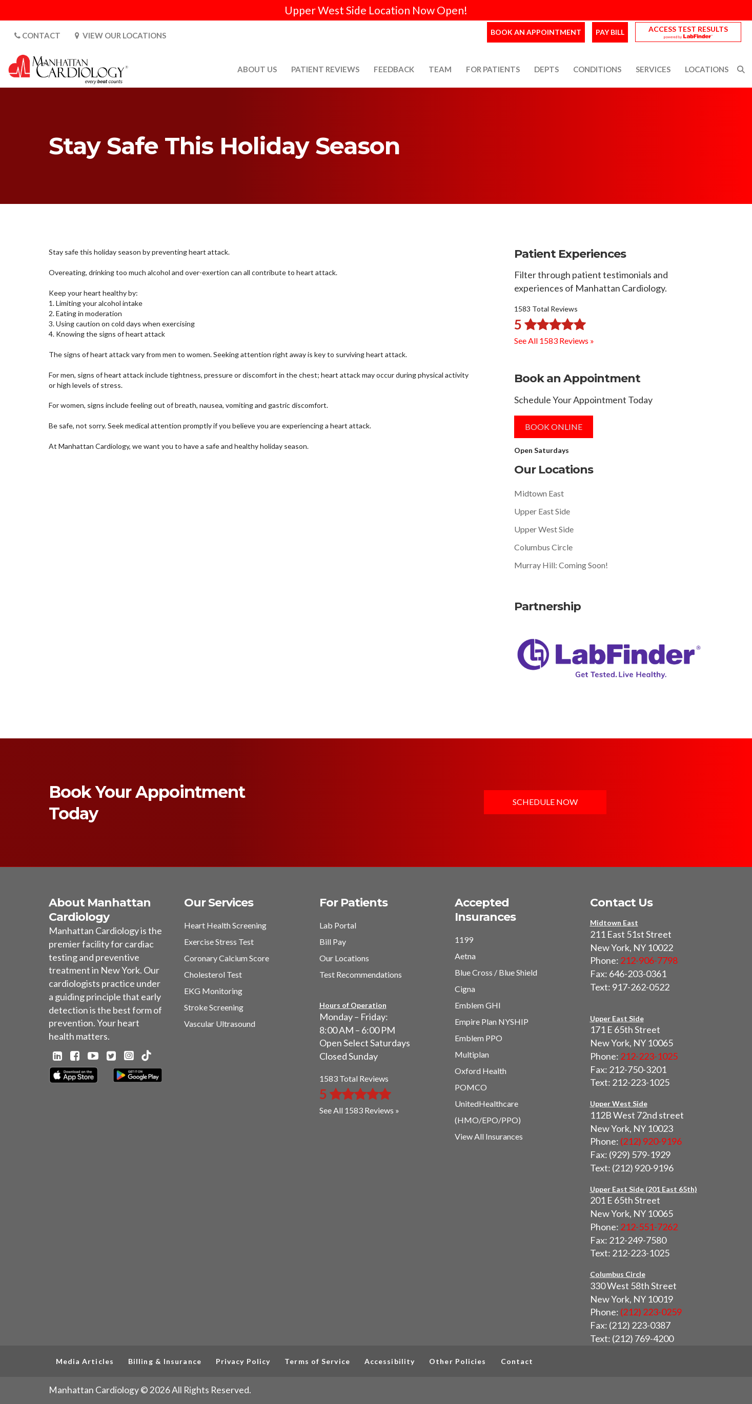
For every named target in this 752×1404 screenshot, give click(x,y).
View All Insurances (489, 1136)
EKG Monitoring (213, 991)
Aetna (465, 956)
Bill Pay (332, 941)
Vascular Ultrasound (219, 1023)
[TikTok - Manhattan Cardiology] (146, 1056)
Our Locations (344, 958)
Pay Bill (610, 32)
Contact (37, 35)
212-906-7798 (649, 960)
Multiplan (472, 1054)
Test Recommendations (360, 974)
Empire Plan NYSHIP (492, 1021)
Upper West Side (544, 529)
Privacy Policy (243, 1361)
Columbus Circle (543, 547)
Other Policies (457, 1361)
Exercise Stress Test (219, 941)
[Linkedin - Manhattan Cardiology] (57, 1056)
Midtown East (539, 493)
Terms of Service (317, 1361)
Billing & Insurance (164, 1361)
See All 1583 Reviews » (554, 340)
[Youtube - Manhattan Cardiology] (93, 1056)
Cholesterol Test (213, 974)
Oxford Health (480, 1071)
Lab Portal (337, 925)
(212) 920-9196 (651, 1141)
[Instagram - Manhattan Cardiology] (128, 1056)
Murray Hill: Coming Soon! (561, 565)
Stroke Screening (213, 1007)
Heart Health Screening (225, 925)
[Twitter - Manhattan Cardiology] (111, 1056)
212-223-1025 (649, 1056)
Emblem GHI (478, 1005)
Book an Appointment (536, 32)
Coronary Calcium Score (226, 958)
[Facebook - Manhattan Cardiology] (75, 1056)
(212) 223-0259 (651, 1311)
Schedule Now (546, 802)
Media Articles (85, 1361)
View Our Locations (120, 35)
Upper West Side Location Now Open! (376, 10)
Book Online (553, 426)
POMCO (471, 1087)
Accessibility (389, 1361)
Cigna (465, 989)
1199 (464, 939)
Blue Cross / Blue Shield (496, 972)
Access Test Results (688, 29)
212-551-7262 (649, 1226)
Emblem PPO (478, 1038)
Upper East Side (542, 511)
